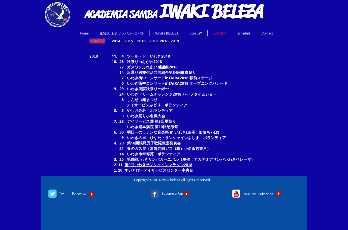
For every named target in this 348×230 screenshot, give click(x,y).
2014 (116, 41)
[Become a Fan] (172, 193)
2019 (174, 41)
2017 (154, 41)
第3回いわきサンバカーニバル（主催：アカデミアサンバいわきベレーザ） (191, 159)
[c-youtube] (236, 194)
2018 (164, 41)
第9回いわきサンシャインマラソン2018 (158, 165)
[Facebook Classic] (155, 194)
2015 (129, 41)
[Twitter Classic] (52, 194)
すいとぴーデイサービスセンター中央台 (159, 170)
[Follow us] (79, 193)
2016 (141, 41)
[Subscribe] (265, 194)
